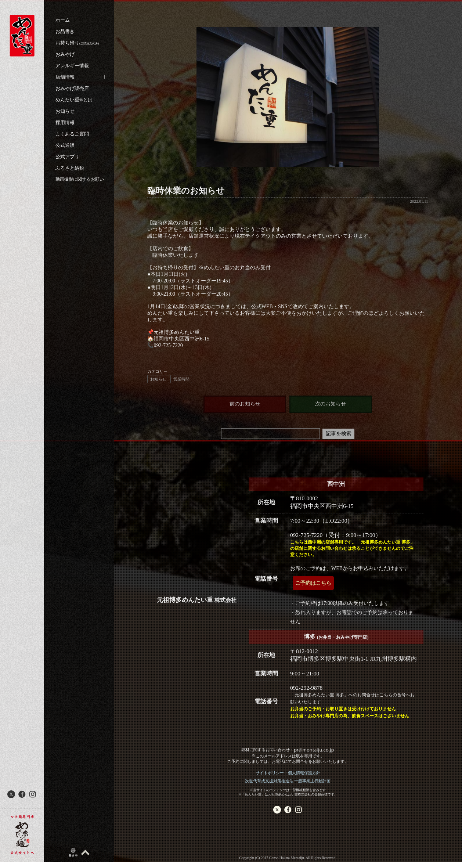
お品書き (65, 31)
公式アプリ (67, 156)
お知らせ (65, 111)
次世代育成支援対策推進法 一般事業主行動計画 (288, 781)
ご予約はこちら (313, 583)
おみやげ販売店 (72, 88)
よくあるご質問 (72, 134)
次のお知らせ (330, 404)
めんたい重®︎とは (74, 99)
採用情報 (65, 122)
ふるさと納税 (69, 168)
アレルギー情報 (72, 65)
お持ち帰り (77, 43)
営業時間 (181, 379)
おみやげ (65, 54)
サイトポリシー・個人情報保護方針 (288, 773)
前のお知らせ (245, 404)
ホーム (62, 20)
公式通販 (65, 145)
